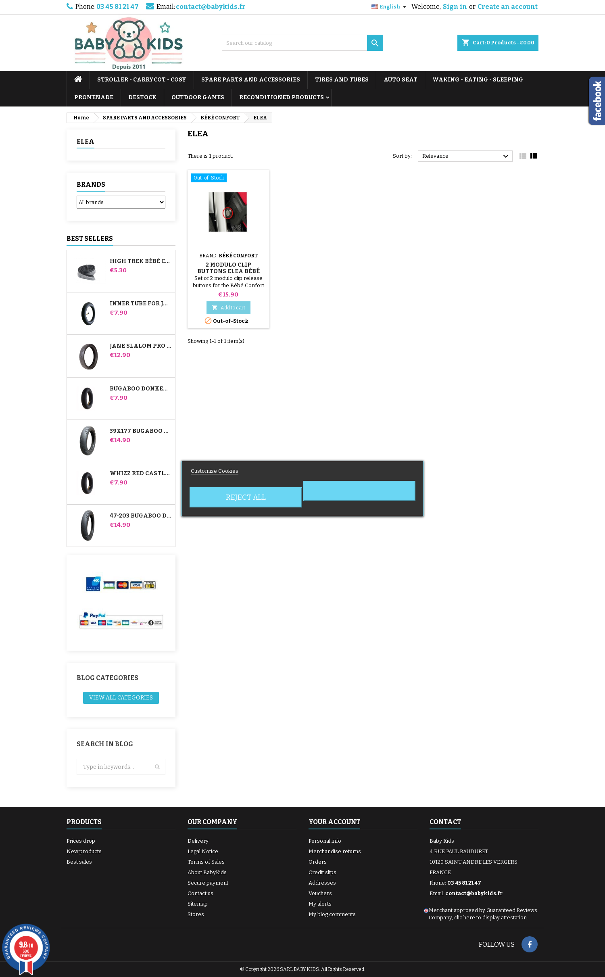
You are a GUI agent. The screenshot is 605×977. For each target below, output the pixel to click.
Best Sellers (90, 238)
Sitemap (198, 904)
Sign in (455, 6)
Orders (318, 862)
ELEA (85, 141)
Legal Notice (203, 851)
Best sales (79, 862)
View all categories (121, 697)
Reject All (246, 497)
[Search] (302, 43)
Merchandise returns (335, 851)
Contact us (200, 893)
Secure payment (208, 883)
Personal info (325, 841)
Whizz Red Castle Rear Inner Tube (141, 473)
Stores (196, 914)
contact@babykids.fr (211, 6)
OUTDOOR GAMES (197, 97)
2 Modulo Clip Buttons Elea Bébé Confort (228, 271)
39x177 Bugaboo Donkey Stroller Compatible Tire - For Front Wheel (141, 431)
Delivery (198, 841)
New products (84, 851)
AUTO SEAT (400, 79)
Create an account (508, 6)
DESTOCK (142, 97)
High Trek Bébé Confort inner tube (141, 261)
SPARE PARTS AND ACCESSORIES (250, 79)
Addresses (322, 883)
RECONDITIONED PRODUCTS (281, 97)
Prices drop (81, 841)
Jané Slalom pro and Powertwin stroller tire (141, 346)
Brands (91, 184)
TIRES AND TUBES (342, 79)
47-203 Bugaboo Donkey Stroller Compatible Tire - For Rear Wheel (141, 516)
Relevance (466, 156)
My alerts (320, 904)
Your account (334, 822)
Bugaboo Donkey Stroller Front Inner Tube (141, 389)
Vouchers (320, 893)
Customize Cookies (214, 471)
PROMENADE (93, 97)
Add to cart (228, 308)
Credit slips (322, 872)
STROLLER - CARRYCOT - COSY (141, 79)
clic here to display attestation (490, 917)
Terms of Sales (206, 862)
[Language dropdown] (389, 7)
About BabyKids (207, 872)
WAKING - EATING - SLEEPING (477, 79)
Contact (445, 822)
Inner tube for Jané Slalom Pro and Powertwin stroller (141, 304)
